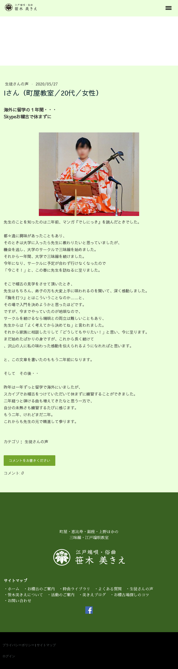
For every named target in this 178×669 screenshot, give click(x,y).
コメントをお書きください (29, 460)
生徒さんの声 (17, 83)
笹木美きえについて (25, 595)
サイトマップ (46, 645)
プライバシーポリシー (18, 645)
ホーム (13, 589)
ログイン (8, 656)
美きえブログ (94, 595)
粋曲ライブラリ (76, 589)
